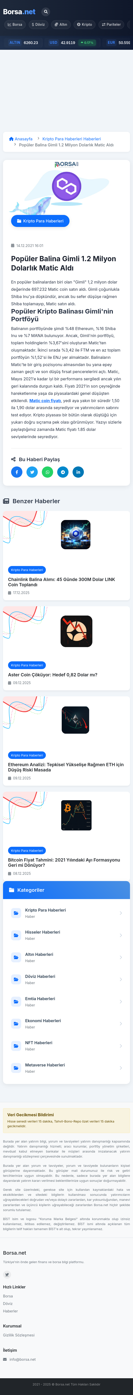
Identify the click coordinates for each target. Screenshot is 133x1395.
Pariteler (111, 25)
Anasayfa (20, 138)
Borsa (19, 12)
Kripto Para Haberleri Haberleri (71, 138)
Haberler (10, 1311)
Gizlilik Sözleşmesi (19, 1335)
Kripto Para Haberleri (40, 220)
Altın (61, 25)
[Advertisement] (66, 91)
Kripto (84, 25)
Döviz (38, 25)
